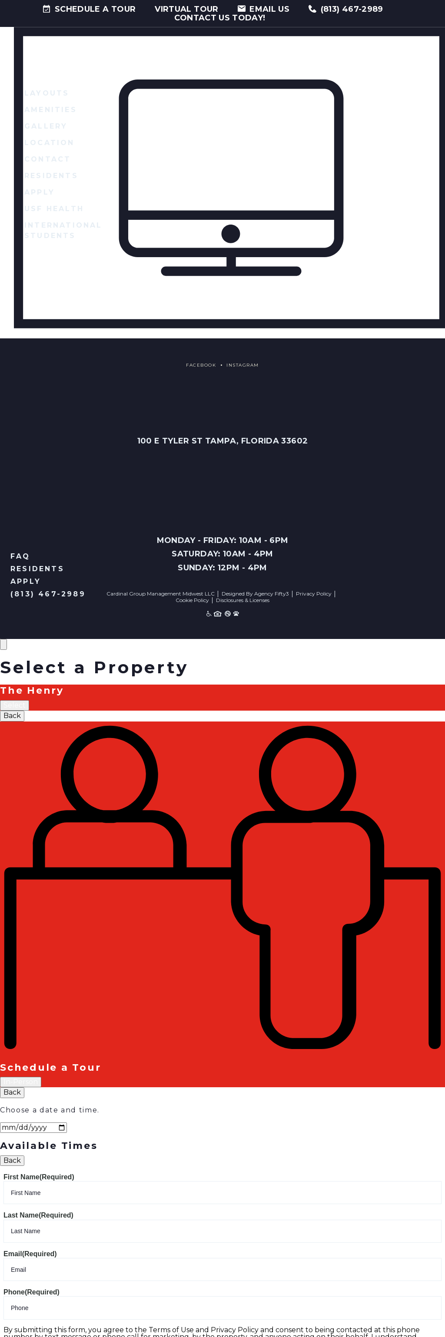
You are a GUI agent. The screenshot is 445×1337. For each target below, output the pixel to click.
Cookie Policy (192, 600)
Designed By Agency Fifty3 (255, 594)
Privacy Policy (314, 594)
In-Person (20, 1082)
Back (12, 716)
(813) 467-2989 (48, 594)
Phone (31, 1292)
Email (30, 1254)
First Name (38, 1177)
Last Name (38, 1215)
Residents (37, 569)
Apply (25, 582)
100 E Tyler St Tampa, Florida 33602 (222, 441)
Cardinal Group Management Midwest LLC (160, 594)
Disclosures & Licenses (242, 600)
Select (14, 706)
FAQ (20, 557)
